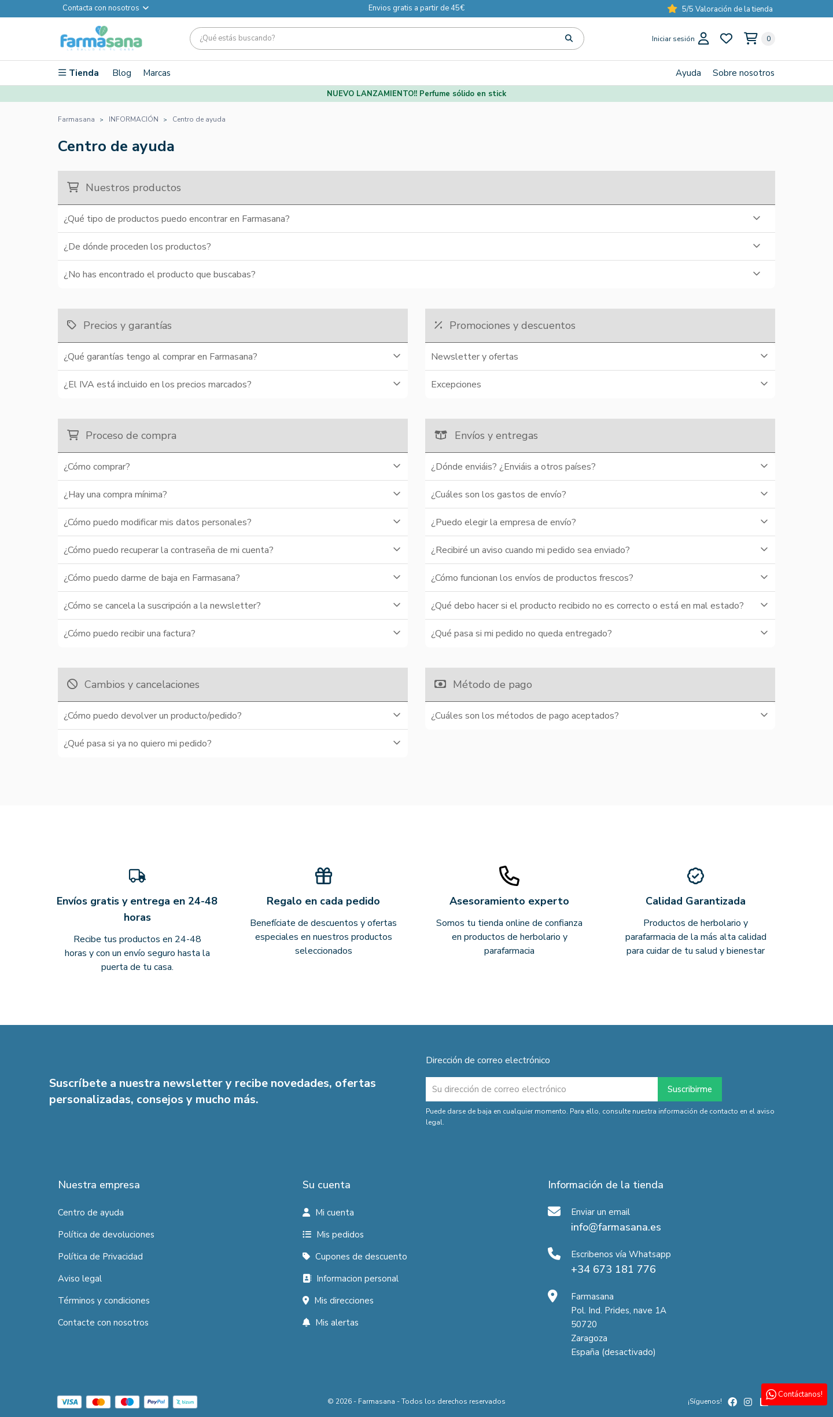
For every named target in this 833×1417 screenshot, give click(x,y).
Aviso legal (80, 1278)
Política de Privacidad (100, 1256)
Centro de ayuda (91, 1212)
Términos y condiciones (104, 1300)
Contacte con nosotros (103, 1322)
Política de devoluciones (106, 1234)
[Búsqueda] (387, 38)
